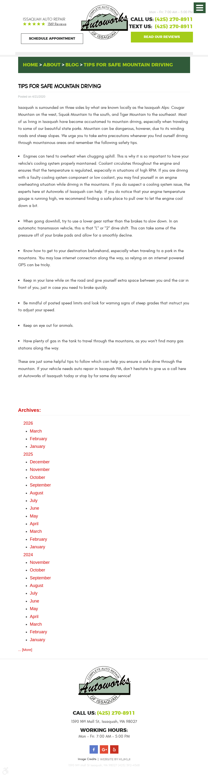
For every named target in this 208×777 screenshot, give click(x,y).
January (37, 446)
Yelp (114, 749)
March (36, 431)
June (34, 508)
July (33, 500)
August (36, 493)
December (40, 462)
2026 (28, 423)
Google (162, 37)
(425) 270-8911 (174, 26)
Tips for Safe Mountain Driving (128, 65)
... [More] (25, 650)
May (34, 516)
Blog (72, 65)
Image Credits (87, 759)
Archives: (29, 410)
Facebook (94, 749)
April (34, 523)
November (40, 469)
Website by (115, 759)
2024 (28, 554)
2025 (28, 454)
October (37, 477)
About (52, 65)
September (40, 485)
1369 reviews (57, 24)
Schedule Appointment (52, 38)
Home (30, 65)
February (38, 438)
